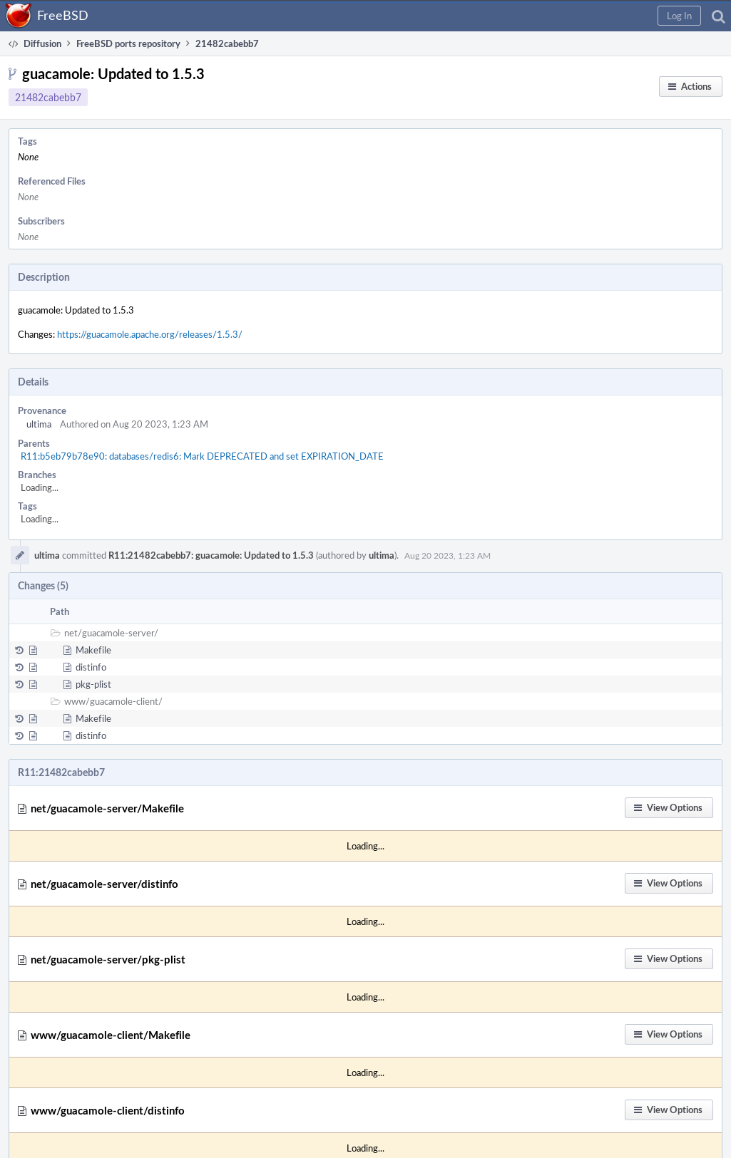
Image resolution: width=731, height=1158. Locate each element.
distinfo (91, 667)
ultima (38, 424)
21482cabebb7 (48, 97)
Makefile (93, 649)
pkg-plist (93, 684)
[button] (679, 16)
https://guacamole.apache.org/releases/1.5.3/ (149, 334)
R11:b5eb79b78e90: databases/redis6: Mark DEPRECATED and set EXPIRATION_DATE (202, 456)
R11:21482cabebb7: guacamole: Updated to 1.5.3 (211, 555)
